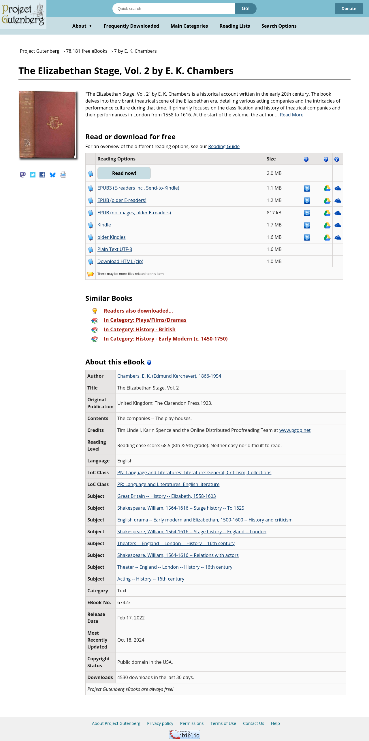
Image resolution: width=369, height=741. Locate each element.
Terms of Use (223, 723)
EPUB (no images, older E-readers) (134, 212)
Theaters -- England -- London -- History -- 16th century (176, 543)
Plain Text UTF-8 (114, 249)
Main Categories (189, 26)
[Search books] (173, 8)
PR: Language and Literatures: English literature (168, 484)
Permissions (192, 723)
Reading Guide (224, 146)
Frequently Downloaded (131, 26)
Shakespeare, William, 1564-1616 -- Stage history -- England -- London (191, 531)
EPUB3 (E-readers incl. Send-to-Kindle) (138, 188)
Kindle (104, 225)
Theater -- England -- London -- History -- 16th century (174, 567)
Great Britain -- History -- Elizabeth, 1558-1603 (166, 496)
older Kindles (111, 237)
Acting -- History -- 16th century (150, 579)
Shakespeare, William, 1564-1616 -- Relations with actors (178, 555)
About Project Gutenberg (116, 723)
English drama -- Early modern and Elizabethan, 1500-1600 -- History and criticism (205, 520)
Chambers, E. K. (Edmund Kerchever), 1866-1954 (169, 376)
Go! (246, 8)
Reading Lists (235, 26)
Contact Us (253, 723)
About (82, 25)
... (289, 114)
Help (275, 723)
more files (126, 273)
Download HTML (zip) (120, 261)
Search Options (279, 26)
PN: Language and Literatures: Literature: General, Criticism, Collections (194, 472)
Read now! (124, 173)
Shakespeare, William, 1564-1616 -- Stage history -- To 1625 (180, 508)
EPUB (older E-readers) (121, 200)
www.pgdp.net (295, 430)
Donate (349, 8)
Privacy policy (160, 723)
